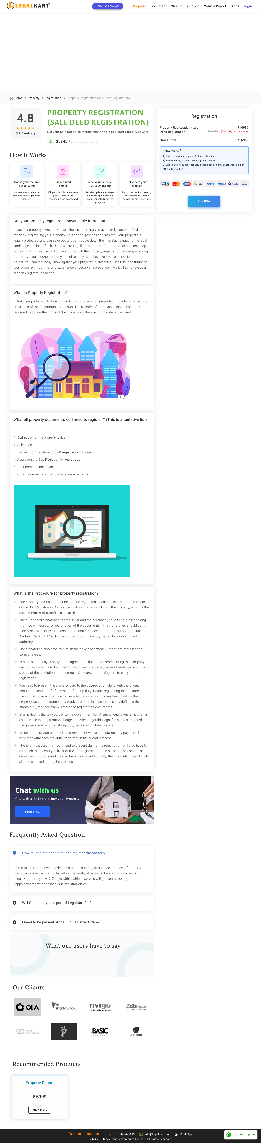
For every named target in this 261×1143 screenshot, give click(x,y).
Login (248, 6)
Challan (193, 6)
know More (40, 1109)
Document (159, 6)
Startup (177, 6)
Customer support (84, 1133)
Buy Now (204, 201)
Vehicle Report (215, 6)
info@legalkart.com (157, 1134)
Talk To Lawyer (108, 6)
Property (139, 6)
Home (18, 98)
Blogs (235, 6)
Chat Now (33, 812)
